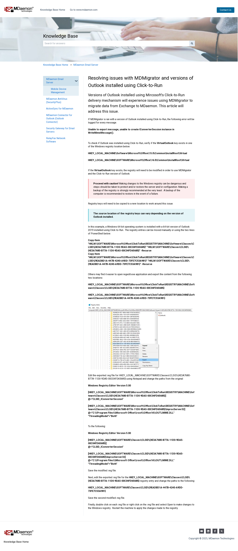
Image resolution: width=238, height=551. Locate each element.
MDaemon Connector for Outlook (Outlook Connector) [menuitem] (59, 118)
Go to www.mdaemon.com (83, 9)
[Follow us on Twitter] (221, 531)
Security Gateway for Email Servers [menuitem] (60, 130)
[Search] (192, 43)
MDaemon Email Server (85, 64)
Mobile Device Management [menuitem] (58, 91)
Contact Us (225, 10)
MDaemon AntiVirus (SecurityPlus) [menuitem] (56, 100)
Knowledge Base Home (52, 9)
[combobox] (116, 43)
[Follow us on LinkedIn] (208, 531)
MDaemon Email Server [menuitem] (54, 81)
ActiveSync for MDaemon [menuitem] (59, 108)
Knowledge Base (60, 36)
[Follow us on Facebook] (214, 531)
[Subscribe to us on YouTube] (201, 531)
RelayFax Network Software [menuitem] (55, 140)
